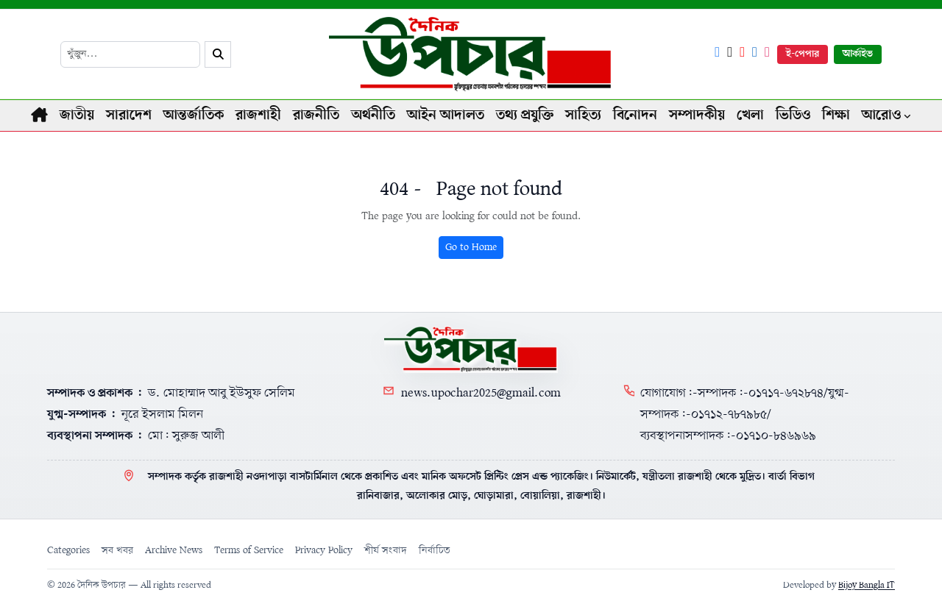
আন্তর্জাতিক (193, 115)
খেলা (750, 115)
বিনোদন (635, 115)
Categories (68, 551)
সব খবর (117, 551)
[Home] (471, 349)
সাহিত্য (583, 115)
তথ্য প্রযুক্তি (524, 115)
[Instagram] (767, 54)
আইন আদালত (445, 115)
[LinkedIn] (754, 54)
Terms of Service (248, 551)
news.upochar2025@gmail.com (481, 393)
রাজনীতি (316, 115)
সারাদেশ (129, 115)
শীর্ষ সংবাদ (385, 551)
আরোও (881, 115)
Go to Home (471, 248)
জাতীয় (77, 115)
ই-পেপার (802, 54)
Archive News (173, 551)
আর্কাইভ (858, 54)
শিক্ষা (836, 115)
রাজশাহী (258, 115)
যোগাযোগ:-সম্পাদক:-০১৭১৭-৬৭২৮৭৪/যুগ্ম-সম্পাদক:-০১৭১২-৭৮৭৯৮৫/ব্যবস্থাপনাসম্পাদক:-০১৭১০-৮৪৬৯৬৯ (744, 414)
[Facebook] (717, 54)
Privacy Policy (324, 551)
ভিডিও (793, 115)
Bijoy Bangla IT (866, 585)
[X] (729, 54)
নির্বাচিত (434, 551)
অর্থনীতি (373, 115)
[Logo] (471, 54)
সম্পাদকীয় (697, 115)
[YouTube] (742, 54)
